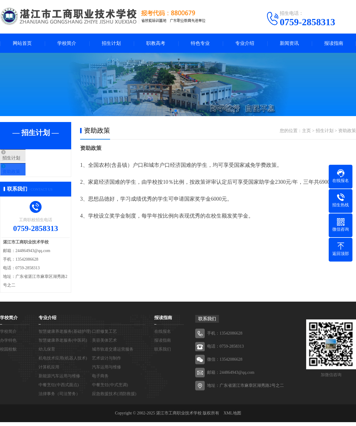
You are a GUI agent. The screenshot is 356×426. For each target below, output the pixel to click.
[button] (175, 111)
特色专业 (200, 43)
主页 (306, 130)
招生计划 (111, 43)
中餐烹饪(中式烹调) (110, 392)
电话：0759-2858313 (225, 354)
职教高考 (155, 43)
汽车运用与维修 (106, 375)
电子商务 (100, 383)
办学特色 (8, 348)
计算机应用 (49, 375)
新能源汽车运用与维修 (59, 383)
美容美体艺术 (104, 348)
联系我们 (162, 357)
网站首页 (22, 43)
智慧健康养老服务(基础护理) (65, 339)
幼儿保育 (47, 357)
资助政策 (23, 175)
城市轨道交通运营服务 (113, 357)
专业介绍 (244, 43)
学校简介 (66, 43)
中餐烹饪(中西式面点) (59, 392)
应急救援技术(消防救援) (114, 401)
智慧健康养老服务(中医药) (63, 348)
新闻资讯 (289, 43)
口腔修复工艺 (104, 339)
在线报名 (162, 339)
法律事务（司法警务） (59, 401)
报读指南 (333, 43)
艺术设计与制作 (106, 366)
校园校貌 (8, 357)
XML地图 (232, 421)
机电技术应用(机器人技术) (63, 366)
